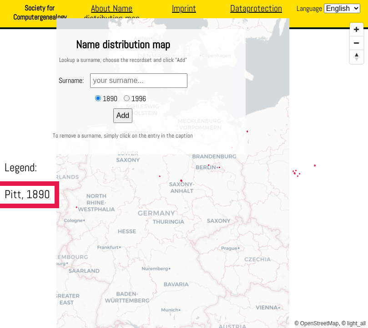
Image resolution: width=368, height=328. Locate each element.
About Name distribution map (112, 13)
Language (309, 8)
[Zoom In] (356, 29)
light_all (356, 323)
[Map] (184, 173)
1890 (110, 98)
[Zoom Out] (356, 43)
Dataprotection (256, 8)
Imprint (184, 8)
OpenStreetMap (319, 323)
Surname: (71, 80)
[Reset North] (356, 57)
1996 (138, 98)
